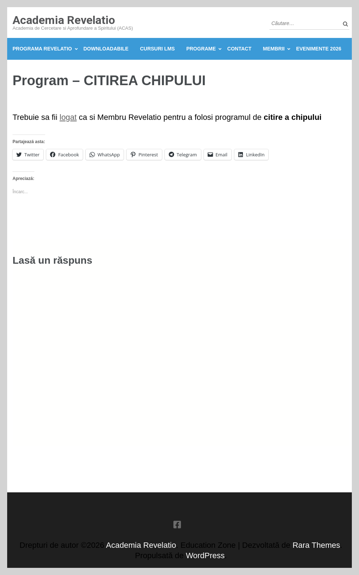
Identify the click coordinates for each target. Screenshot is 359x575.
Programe (201, 49)
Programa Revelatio (42, 49)
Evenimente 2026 (318, 49)
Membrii (274, 49)
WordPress (205, 555)
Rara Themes (316, 545)
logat (68, 117)
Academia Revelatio (64, 20)
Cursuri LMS (157, 49)
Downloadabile (106, 49)
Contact (239, 49)
